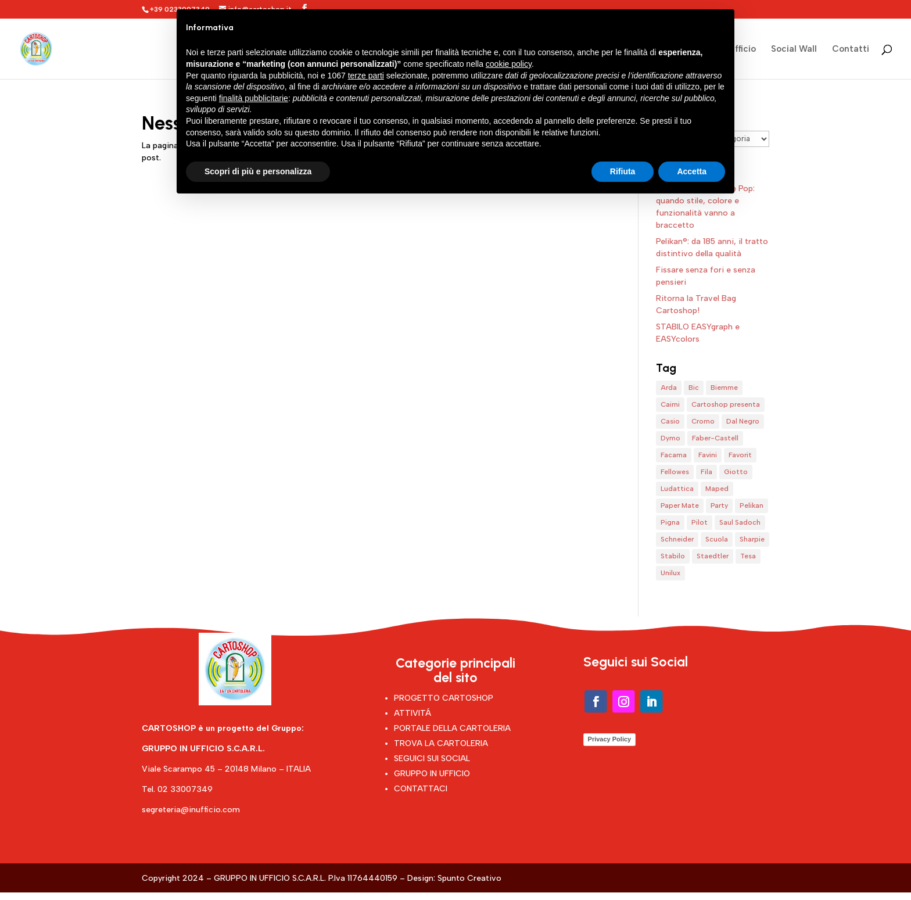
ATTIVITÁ (412, 713)
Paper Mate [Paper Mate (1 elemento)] (680, 505)
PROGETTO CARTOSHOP (443, 698)
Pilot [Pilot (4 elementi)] (699, 522)
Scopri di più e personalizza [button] (258, 171)
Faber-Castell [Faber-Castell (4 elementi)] (715, 438)
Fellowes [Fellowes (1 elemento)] (675, 472)
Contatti (850, 49)
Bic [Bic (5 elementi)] (693, 387)
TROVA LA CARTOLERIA (441, 743)
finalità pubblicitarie (253, 98)
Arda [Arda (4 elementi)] (669, 387)
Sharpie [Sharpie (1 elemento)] (752, 539)
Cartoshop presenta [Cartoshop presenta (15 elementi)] (725, 404)
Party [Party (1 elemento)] (719, 505)
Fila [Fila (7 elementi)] (706, 472)
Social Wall (794, 49)
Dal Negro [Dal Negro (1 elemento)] (742, 421)
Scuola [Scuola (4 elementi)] (716, 539)
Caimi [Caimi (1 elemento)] (670, 404)
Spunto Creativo (469, 878)
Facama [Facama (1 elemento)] (674, 455)
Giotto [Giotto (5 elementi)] (736, 472)
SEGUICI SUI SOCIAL (432, 758)
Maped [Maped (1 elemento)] (717, 489)
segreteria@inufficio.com (191, 810)
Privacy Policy (610, 739)
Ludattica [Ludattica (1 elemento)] (677, 489)
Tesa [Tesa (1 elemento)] (748, 556)
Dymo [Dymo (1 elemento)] (670, 438)
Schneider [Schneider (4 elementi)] (677, 539)
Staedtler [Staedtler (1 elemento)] (713, 556)
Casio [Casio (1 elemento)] (670, 421)
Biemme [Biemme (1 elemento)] (724, 387)
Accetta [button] (691, 171)
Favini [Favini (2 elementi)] (707, 455)
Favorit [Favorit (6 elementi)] (740, 455)
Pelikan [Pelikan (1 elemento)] (751, 505)
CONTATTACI (420, 789)
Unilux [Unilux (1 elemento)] (670, 573)
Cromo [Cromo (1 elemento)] (703, 421)
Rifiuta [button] (623, 171)
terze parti (366, 75)
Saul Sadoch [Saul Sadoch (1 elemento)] (740, 522)
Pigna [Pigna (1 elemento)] (670, 522)
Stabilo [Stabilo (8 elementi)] (673, 556)
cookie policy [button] (509, 64)
